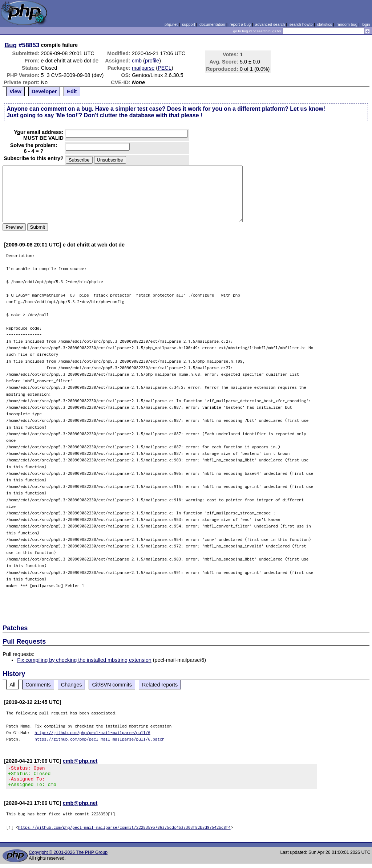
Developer (44, 91)
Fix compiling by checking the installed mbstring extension (84, 660)
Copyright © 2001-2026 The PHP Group (68, 856)
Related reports (160, 685)
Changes (71, 685)
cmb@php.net (80, 761)
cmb (137, 61)
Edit (72, 91)
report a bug (240, 24)
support (188, 24)
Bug (11, 45)
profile (152, 61)
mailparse (143, 68)
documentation (212, 24)
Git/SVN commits (112, 685)
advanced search (270, 24)
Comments (38, 685)
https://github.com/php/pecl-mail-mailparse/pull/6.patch (100, 739)
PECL (164, 68)
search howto (300, 24)
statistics (324, 24)
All (12, 685)
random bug (346, 24)
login (366, 24)
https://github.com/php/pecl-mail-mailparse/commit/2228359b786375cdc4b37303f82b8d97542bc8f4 (124, 831)
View (15, 91)
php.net (171, 24)
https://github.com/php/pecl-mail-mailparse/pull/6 (92, 732)
